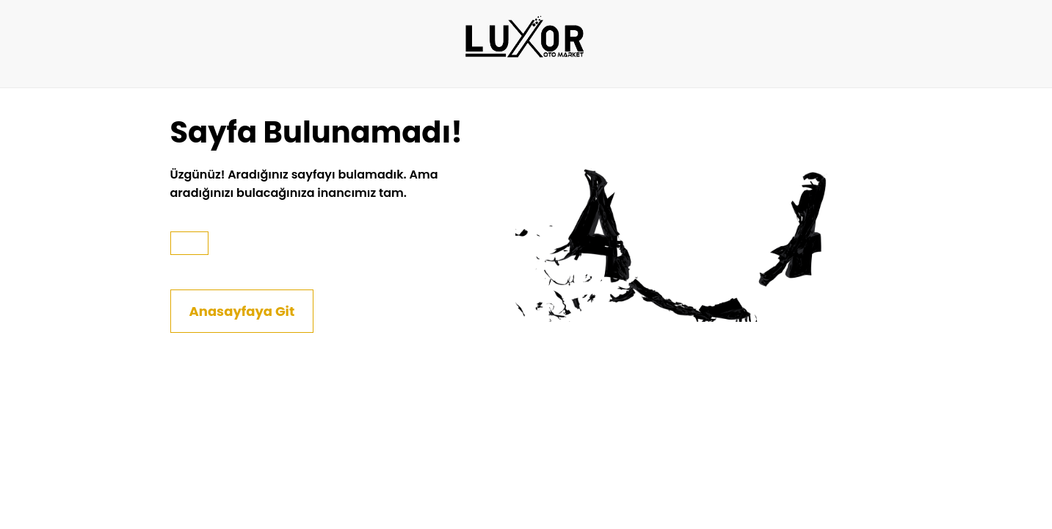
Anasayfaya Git (242, 311)
